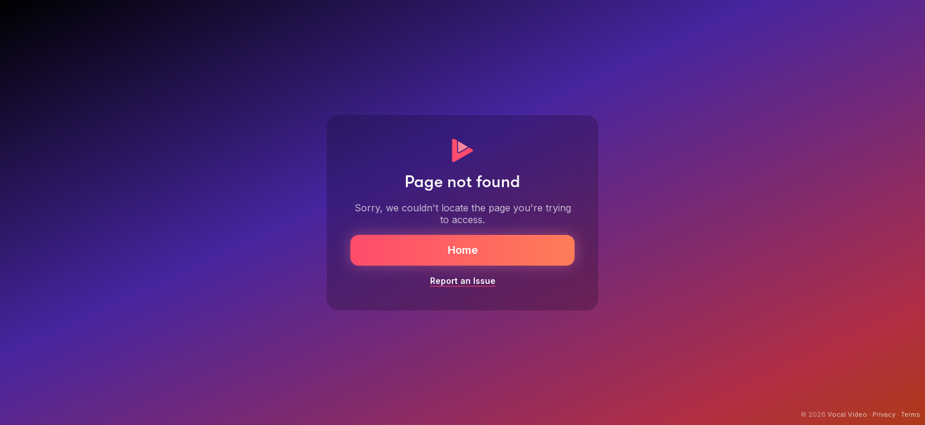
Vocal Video (847, 414)
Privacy (884, 414)
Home (463, 250)
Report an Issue (463, 281)
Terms (910, 414)
